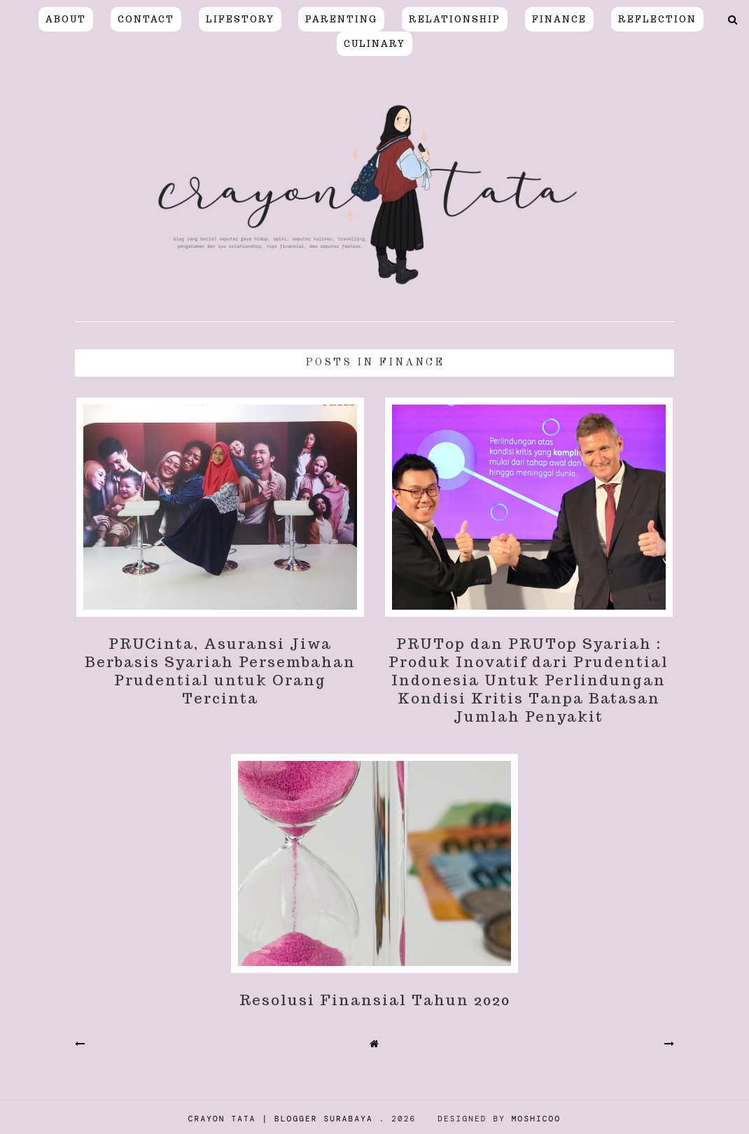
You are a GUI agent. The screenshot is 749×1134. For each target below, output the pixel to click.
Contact (146, 19)
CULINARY (374, 43)
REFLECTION (657, 19)
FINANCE (559, 19)
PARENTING (341, 19)
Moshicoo (536, 1119)
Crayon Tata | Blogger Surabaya (280, 1119)
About (66, 19)
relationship (454, 19)
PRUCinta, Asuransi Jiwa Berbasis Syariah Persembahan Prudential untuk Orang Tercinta (220, 671)
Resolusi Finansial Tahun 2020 (374, 1000)
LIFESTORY (240, 19)
